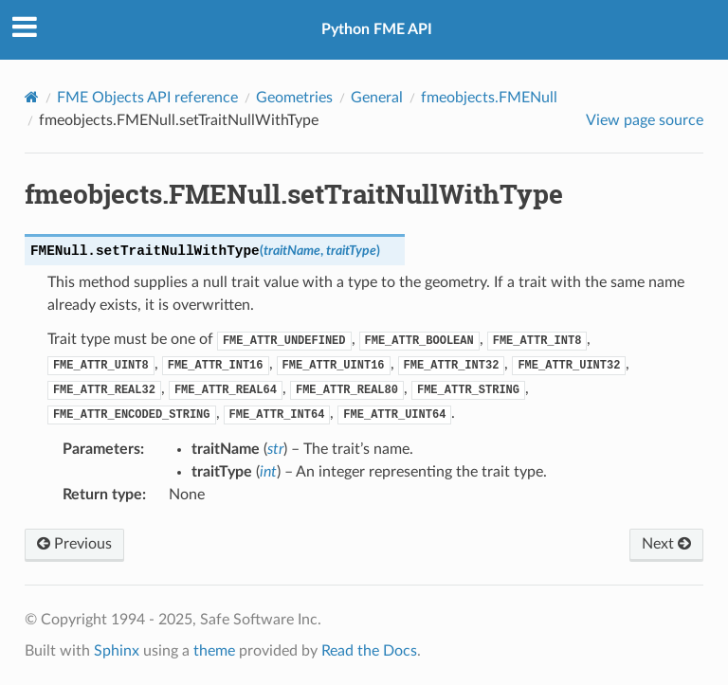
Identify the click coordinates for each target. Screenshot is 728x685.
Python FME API (376, 29)
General (377, 97)
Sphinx (116, 650)
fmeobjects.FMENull (489, 97)
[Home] (32, 97)
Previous (74, 543)
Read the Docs (369, 650)
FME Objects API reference (147, 97)
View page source (644, 120)
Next (666, 543)
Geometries (294, 97)
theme (214, 650)
